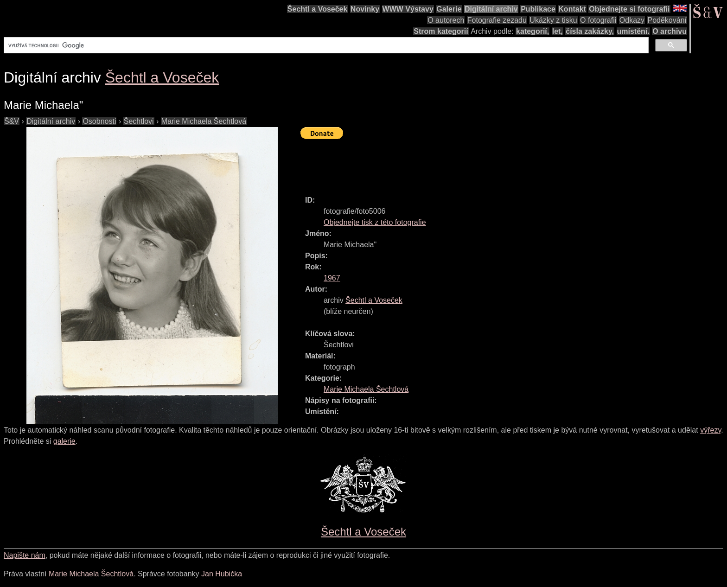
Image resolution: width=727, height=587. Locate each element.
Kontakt (572, 9)
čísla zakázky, (590, 31)
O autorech (445, 20)
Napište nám (24, 555)
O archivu (669, 31)
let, (557, 31)
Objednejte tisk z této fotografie (375, 222)
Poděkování (667, 20)
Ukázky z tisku (553, 20)
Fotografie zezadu (497, 20)
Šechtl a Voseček (317, 9)
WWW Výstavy (408, 9)
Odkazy (631, 20)
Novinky (365, 9)
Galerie (448, 9)
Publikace (538, 9)
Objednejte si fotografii (629, 9)
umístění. (633, 31)
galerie (64, 441)
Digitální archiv (491, 9)
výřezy (710, 430)
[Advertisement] (469, 163)
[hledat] (325, 45)
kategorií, (532, 31)
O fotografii (598, 20)
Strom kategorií (441, 31)
